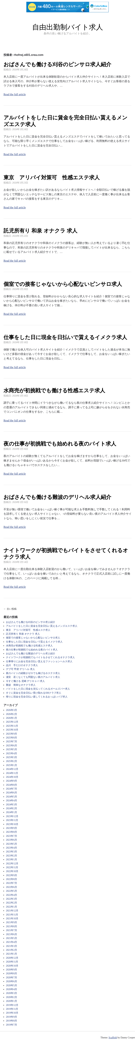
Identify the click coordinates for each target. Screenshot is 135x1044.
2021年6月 (11, 934)
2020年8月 (11, 973)
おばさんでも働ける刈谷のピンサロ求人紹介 (57, 64)
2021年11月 (12, 914)
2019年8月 (11, 1020)
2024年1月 (11, 812)
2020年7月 (11, 977)
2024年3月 (11, 804)
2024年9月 (11, 781)
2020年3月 (11, 993)
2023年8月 (11, 832)
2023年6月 (11, 840)
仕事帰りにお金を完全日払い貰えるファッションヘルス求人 (39, 661)
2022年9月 (11, 875)
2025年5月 (11, 749)
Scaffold (113, 1037)
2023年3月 (11, 851)
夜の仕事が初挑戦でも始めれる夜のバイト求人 (60, 444)
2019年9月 (11, 1017)
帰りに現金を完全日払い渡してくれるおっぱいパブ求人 (37, 696)
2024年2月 (11, 808)
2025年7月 (11, 741)
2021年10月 (12, 918)
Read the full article (15, 94)
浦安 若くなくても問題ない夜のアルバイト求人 (33, 677)
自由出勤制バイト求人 (67, 27)
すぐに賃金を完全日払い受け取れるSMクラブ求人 (33, 693)
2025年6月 (11, 745)
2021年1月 (11, 954)
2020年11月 (12, 961)
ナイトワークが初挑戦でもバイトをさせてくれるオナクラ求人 (40, 657)
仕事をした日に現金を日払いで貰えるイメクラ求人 (65, 337)
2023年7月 (11, 836)
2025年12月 (12, 722)
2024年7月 (11, 788)
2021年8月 (11, 926)
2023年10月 (12, 824)
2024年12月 (12, 769)
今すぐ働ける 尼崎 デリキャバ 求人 (25, 681)
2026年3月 (11, 710)
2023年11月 (12, 820)
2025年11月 (12, 726)
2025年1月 (11, 765)
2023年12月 (12, 816)
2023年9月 (11, 828)
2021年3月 (11, 946)
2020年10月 (12, 965)
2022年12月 (12, 863)
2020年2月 (11, 997)
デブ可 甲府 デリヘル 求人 (20, 669)
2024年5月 (11, 796)
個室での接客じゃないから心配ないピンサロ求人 (63, 284)
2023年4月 (11, 847)
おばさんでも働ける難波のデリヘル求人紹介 (57, 497)
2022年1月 (11, 906)
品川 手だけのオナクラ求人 (22, 665)
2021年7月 (11, 930)
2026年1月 (11, 718)
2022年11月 (12, 867)
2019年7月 (11, 1024)
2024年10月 (12, 777)
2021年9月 (11, 922)
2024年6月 (11, 792)
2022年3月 (11, 899)
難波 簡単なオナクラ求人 (21, 685)
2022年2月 (11, 902)
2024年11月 (12, 773)
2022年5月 (11, 891)
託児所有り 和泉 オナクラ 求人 (40, 231)
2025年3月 (11, 757)
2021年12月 (12, 910)
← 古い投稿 (10, 608)
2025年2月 (11, 761)
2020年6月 (11, 981)
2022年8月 (11, 879)
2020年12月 (12, 958)
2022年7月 (11, 883)
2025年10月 (12, 729)
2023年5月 (11, 844)
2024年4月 (11, 800)
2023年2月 (11, 855)
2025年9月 (11, 733)
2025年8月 (11, 737)
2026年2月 (11, 714)
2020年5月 (11, 985)
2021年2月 (11, 950)
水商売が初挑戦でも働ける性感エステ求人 (54, 390)
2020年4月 (11, 989)
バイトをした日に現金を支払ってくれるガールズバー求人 (38, 689)
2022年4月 (11, 895)
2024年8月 (11, 785)
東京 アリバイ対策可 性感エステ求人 (52, 177)
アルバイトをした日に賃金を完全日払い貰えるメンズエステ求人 (41, 626)
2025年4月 (11, 753)
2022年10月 (12, 871)
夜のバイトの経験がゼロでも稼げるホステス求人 (33, 673)
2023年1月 (11, 859)
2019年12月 (12, 1005)
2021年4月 (11, 942)
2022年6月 (11, 887)
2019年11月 (12, 1009)
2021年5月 (11, 938)
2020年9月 (11, 969)
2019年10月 (12, 1013)
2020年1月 (11, 1001)
